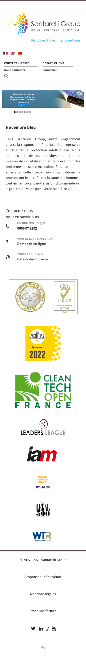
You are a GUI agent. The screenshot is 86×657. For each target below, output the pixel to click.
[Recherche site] (7, 75)
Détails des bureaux (33, 259)
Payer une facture (43, 611)
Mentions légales (43, 594)
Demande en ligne (31, 244)
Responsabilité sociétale (43, 577)
